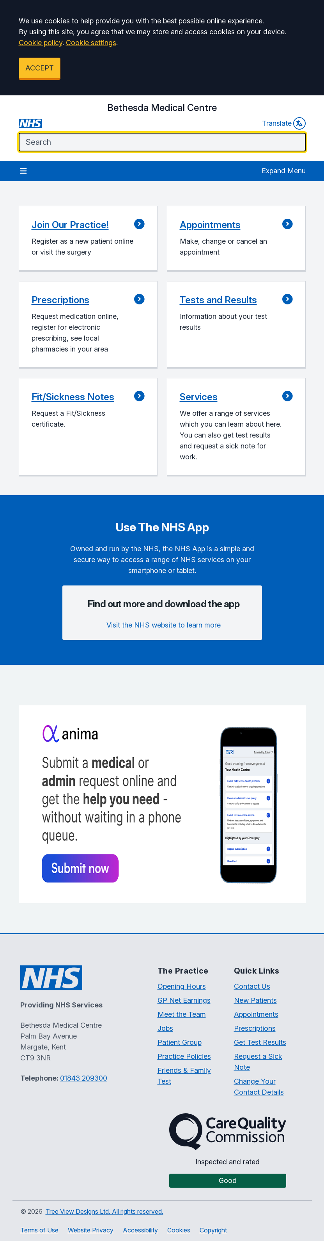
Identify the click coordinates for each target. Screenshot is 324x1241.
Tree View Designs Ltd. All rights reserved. (104, 1211)
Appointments (256, 1014)
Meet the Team (182, 1014)
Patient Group (180, 1042)
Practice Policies (184, 1056)
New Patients (255, 1000)
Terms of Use (39, 1230)
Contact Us (252, 986)
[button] (88, 239)
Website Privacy (90, 1230)
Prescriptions (255, 1028)
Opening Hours (182, 986)
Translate (284, 123)
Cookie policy (40, 43)
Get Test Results (260, 1042)
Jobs (165, 1028)
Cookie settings (91, 43)
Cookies (178, 1230)
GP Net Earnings (184, 1000)
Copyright (213, 1230)
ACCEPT (39, 68)
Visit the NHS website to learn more (163, 625)
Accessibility (140, 1230)
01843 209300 (83, 1078)
